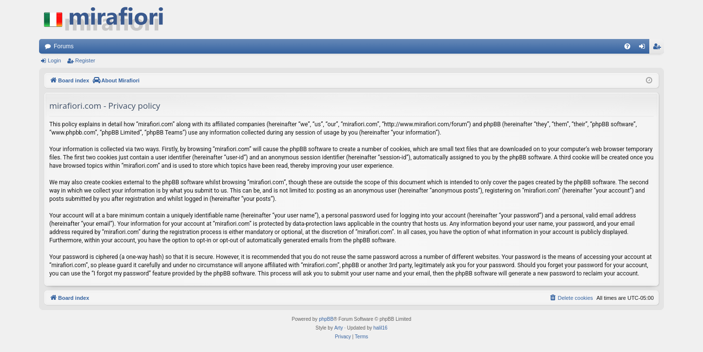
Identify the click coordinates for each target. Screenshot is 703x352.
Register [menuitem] (659, 48)
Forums (64, 46)
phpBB (326, 319)
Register (85, 60)
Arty (338, 328)
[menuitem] (627, 46)
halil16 (380, 328)
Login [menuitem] (644, 48)
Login (54, 60)
